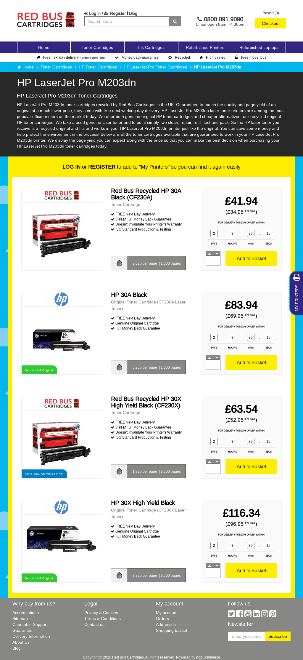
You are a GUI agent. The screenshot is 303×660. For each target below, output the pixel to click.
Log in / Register (105, 13)
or (88, 167)
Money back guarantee (137, 57)
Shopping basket (171, 630)
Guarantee (22, 630)
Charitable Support (30, 624)
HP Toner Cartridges (98, 67)
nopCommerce (208, 657)
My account (167, 612)
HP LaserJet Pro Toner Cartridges (155, 67)
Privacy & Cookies (101, 612)
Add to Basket (251, 258)
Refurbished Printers (205, 47)
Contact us (94, 624)
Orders (162, 618)
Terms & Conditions (102, 618)
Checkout (271, 23)
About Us (21, 642)
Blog (133, 13)
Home (43, 47)
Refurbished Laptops (258, 47)
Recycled (179, 57)
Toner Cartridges (56, 67)
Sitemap (20, 618)
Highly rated (212, 57)
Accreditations (25, 612)
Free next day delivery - (71, 57)
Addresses (166, 624)
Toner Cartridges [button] (97, 47)
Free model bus (250, 57)
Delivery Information (31, 636)
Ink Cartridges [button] (151, 47)
